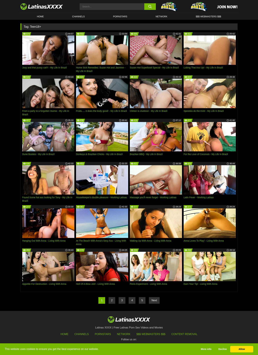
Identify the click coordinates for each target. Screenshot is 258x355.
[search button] (150, 6)
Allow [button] (242, 349)
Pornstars (120, 16)
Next (154, 300)
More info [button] (206, 349)
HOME (40, 16)
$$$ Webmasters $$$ (150, 334)
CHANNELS (78, 16)
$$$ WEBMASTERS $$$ (208, 16)
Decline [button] (222, 349)
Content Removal (184, 334)
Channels (81, 334)
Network (162, 16)
